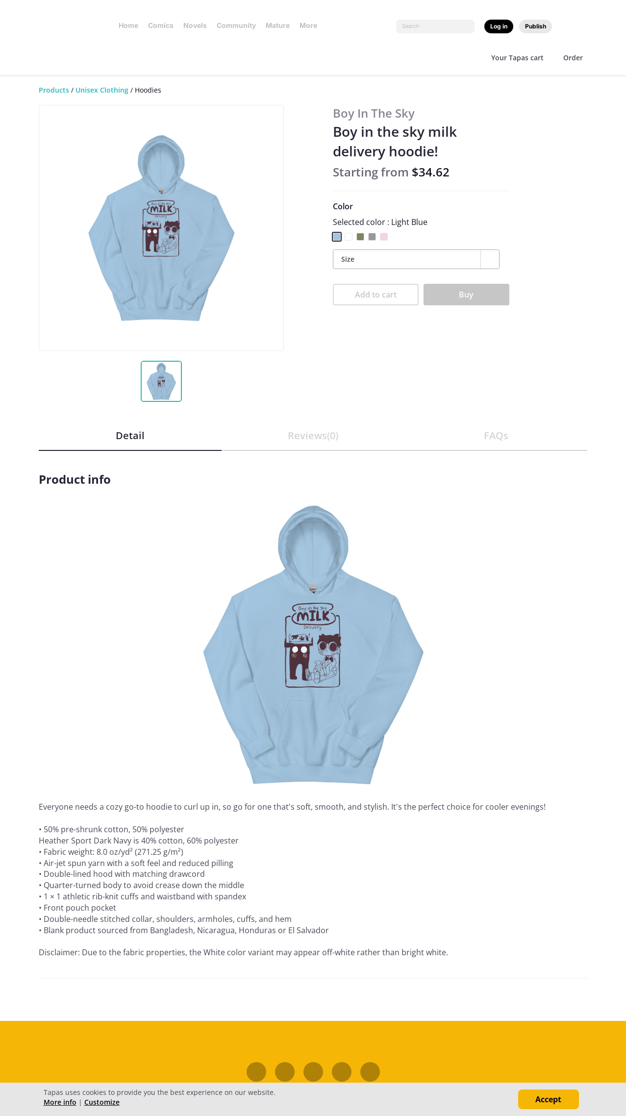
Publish (535, 26)
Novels (195, 25)
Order (573, 57)
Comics (161, 25)
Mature (278, 25)
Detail (130, 435)
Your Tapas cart (517, 57)
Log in (498, 26)
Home (128, 25)
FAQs (496, 435)
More (311, 25)
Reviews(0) (313, 435)
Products (54, 90)
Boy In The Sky (374, 113)
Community (236, 25)
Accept (548, 1099)
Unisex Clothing (101, 90)
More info (60, 1102)
